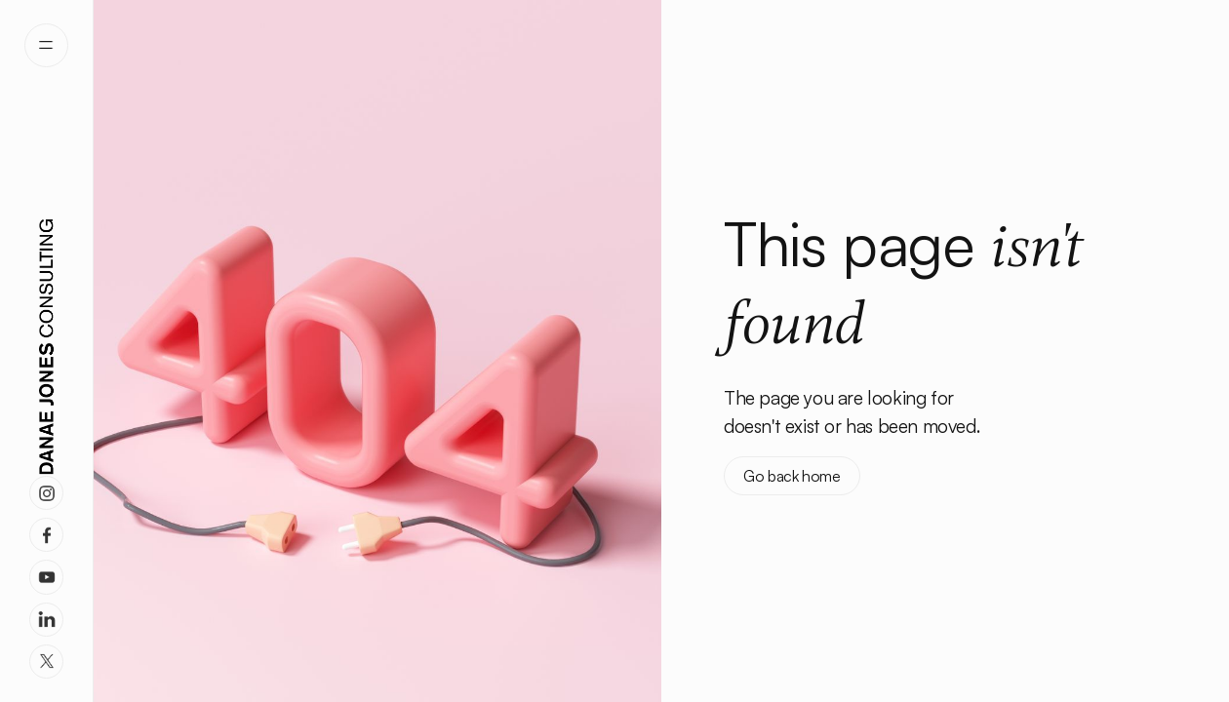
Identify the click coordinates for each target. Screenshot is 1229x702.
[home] (46, 347)
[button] (46, 45)
